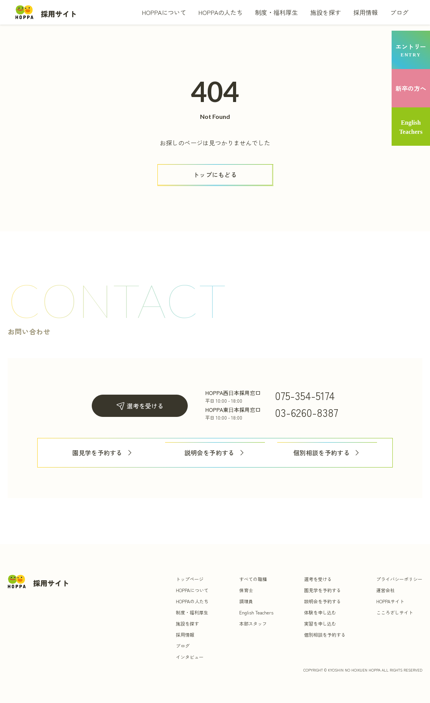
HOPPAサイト (390, 601)
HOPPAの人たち (220, 12)
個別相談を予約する (327, 452)
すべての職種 (253, 579)
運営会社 (385, 590)
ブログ (399, 12)
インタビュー (189, 657)
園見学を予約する (103, 452)
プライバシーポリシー (399, 579)
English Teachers (256, 612)
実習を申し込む (320, 623)
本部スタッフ (253, 623)
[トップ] (46, 12)
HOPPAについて (164, 12)
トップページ (189, 579)
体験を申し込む (320, 612)
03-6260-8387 (306, 412)
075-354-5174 (305, 395)
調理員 (246, 601)
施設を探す (325, 12)
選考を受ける (140, 406)
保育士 (246, 590)
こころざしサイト (394, 612)
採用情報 (365, 12)
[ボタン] (215, 174)
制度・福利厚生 (276, 12)
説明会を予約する (215, 452)
